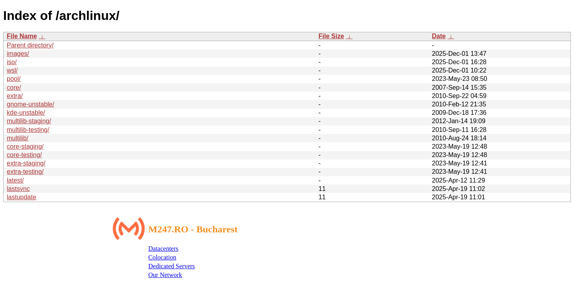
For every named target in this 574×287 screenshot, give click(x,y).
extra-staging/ (26, 163)
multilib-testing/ (28, 129)
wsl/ (12, 70)
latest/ (15, 180)
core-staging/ (25, 146)
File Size (331, 36)
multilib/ (17, 138)
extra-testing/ (25, 171)
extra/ (15, 95)
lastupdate (21, 197)
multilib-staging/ (29, 121)
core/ (14, 87)
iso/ (12, 62)
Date (439, 36)
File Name (22, 36)
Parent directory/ (30, 45)
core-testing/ (24, 154)
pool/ (14, 78)
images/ (18, 53)
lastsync (18, 188)
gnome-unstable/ (30, 104)
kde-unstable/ (26, 112)
